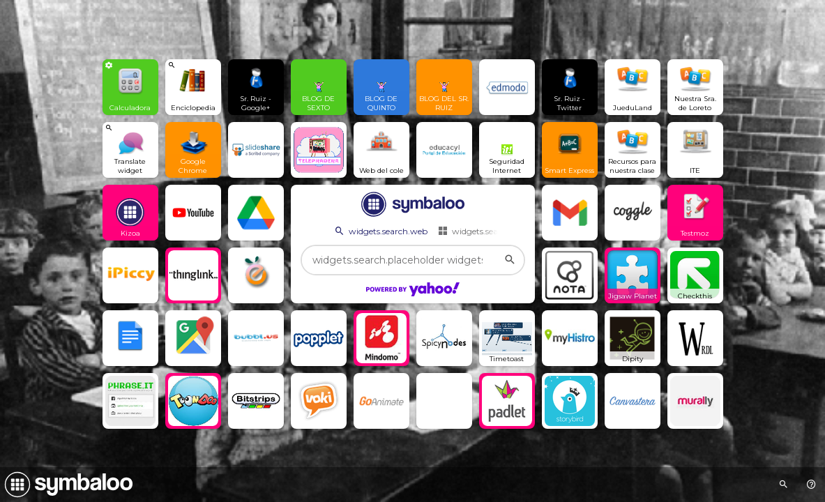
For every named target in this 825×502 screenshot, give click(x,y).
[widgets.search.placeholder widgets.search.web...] (413, 260)
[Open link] (256, 87)
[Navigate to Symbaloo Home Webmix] (66, 484)
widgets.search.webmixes (495, 231)
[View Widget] (130, 87)
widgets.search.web (380, 231)
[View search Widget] (193, 87)
